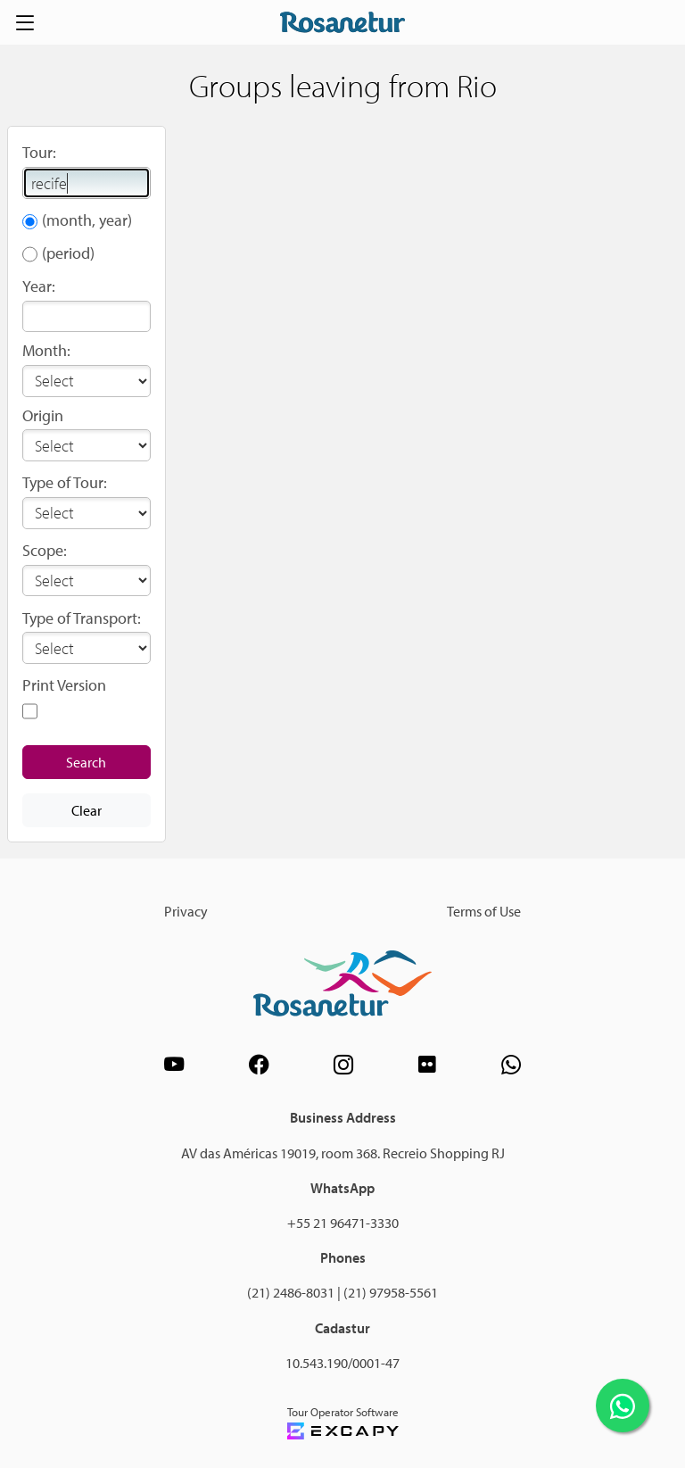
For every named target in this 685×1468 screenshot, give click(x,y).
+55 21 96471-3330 (343, 1223)
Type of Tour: (64, 482)
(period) (68, 253)
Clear (86, 810)
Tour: (39, 152)
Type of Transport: (81, 618)
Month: (46, 350)
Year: (38, 286)
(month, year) (87, 220)
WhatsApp (342, 1188)
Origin (42, 415)
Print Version (64, 685)
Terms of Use (484, 911)
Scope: (44, 550)
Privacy (186, 911)
